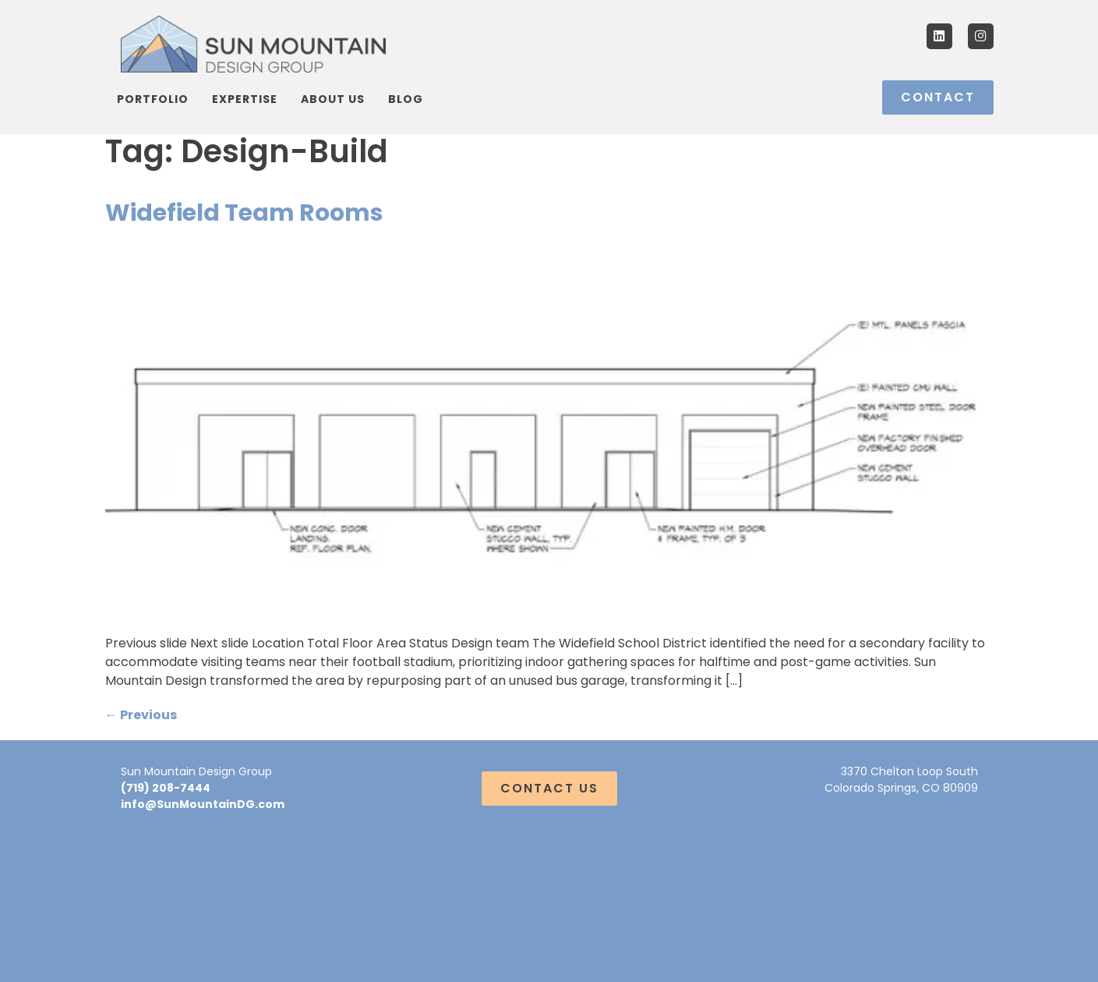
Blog (405, 99)
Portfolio (153, 99)
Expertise (244, 99)
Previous (141, 715)
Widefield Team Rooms (244, 213)
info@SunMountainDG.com (202, 804)
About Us (333, 99)
